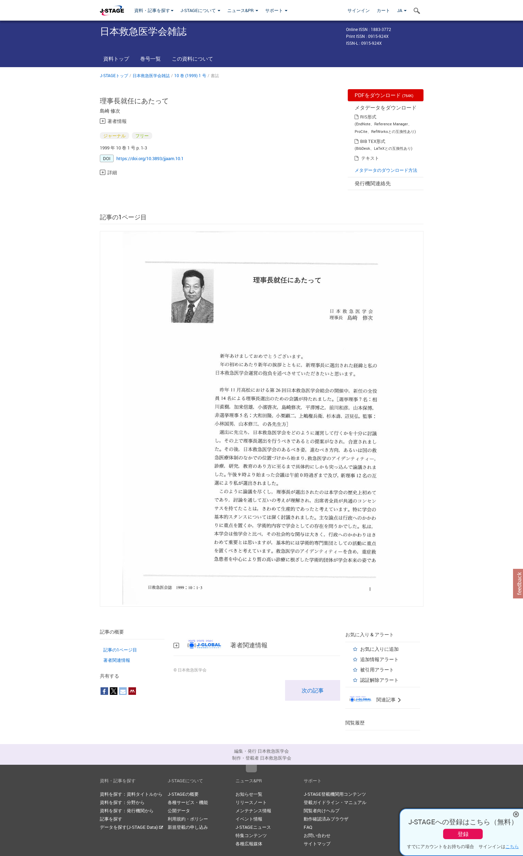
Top (251, 768)
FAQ (308, 827)
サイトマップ (317, 844)
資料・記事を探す (154, 10)
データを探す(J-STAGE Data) (131, 827)
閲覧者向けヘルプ (321, 810)
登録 (463, 834)
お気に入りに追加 (379, 649)
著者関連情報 (116, 660)
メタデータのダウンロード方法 (386, 170)
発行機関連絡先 (373, 183)
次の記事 (313, 690)
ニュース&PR (242, 10)
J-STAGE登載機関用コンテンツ (335, 794)
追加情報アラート (379, 659)
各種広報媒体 (249, 844)
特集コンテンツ (251, 835)
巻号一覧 (150, 58)
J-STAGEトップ (114, 75)
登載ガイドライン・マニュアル (335, 802)
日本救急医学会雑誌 (151, 75)
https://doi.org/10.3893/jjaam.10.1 (150, 158)
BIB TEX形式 (372, 141)
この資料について (192, 58)
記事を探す (111, 819)
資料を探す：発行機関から (127, 810)
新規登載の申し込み (188, 827)
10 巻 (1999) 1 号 (190, 75)
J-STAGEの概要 (183, 794)
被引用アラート (377, 669)
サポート (276, 10)
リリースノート (251, 802)
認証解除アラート (379, 680)
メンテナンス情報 (253, 810)
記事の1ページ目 (120, 650)
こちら (512, 846)
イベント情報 (249, 819)
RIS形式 (368, 117)
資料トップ (116, 58)
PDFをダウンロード (384, 95)
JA (402, 10)
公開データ (179, 810)
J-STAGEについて (200, 10)
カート (383, 10)
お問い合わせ (317, 835)
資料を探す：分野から (122, 802)
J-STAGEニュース (253, 827)
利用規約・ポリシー (188, 819)
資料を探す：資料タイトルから (131, 794)
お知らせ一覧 (249, 794)
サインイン (358, 10)
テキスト (370, 158)
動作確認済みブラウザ (326, 819)
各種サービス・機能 (188, 802)
